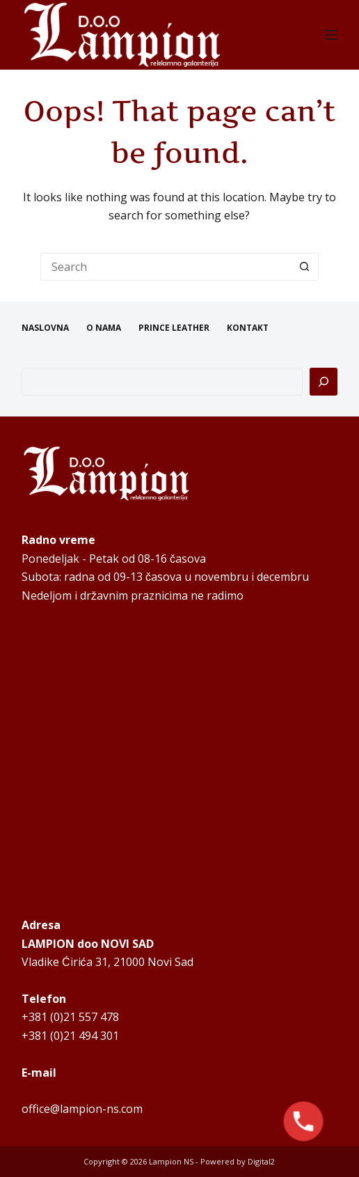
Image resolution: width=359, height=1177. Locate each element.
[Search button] (305, 267)
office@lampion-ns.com (82, 1108)
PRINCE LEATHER (173, 328)
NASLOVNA (45, 328)
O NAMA (103, 328)
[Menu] (331, 35)
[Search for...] (165, 267)
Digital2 (261, 1161)
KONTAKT (248, 328)
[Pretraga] (323, 382)
